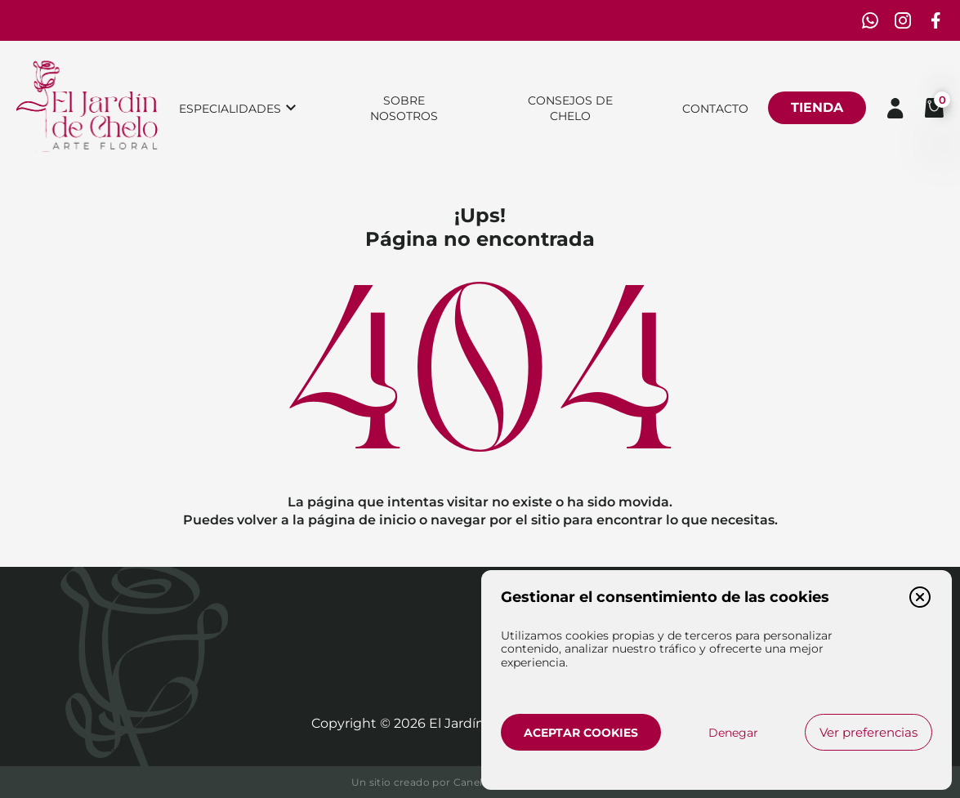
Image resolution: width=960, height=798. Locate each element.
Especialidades (230, 108)
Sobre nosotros (404, 108)
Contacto (715, 108)
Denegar (733, 732)
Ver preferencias (868, 732)
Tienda (817, 107)
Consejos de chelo (570, 108)
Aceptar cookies (581, 732)
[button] (920, 597)
